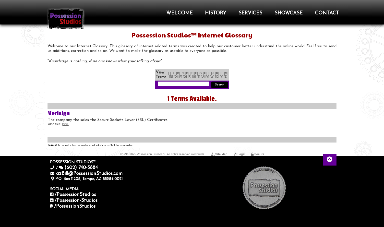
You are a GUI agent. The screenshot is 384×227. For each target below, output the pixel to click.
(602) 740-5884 (81, 167)
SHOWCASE (289, 13)
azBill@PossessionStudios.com (89, 173)
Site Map (219, 154)
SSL (66, 124)
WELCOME (179, 13)
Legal (239, 154)
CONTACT (327, 13)
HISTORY (215, 13)
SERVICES (250, 13)
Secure (257, 154)
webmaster (126, 145)
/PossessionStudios (75, 194)
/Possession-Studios (76, 200)
